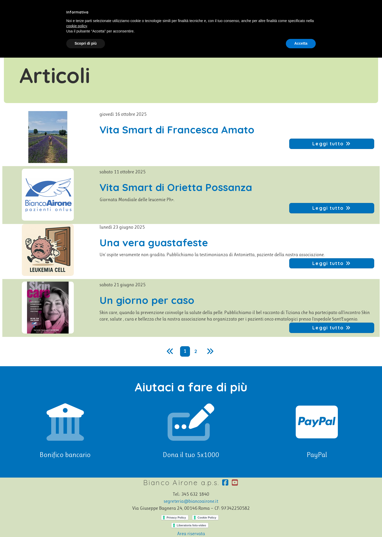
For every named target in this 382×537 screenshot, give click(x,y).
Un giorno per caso (147, 300)
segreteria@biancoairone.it (191, 501)
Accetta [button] (300, 43)
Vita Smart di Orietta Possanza (176, 187)
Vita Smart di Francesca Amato (177, 129)
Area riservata (191, 533)
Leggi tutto (331, 144)
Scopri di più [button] (86, 43)
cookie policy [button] (76, 26)
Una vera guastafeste (154, 242)
